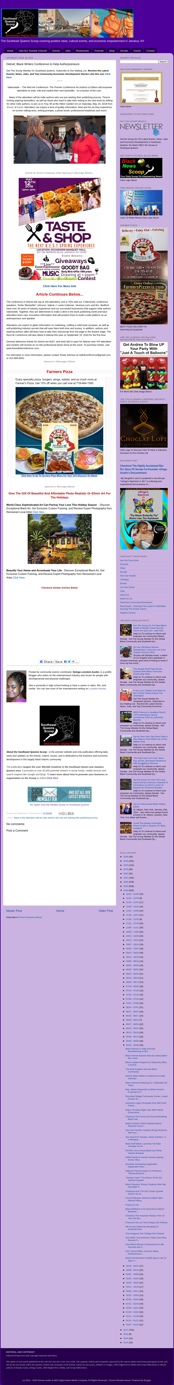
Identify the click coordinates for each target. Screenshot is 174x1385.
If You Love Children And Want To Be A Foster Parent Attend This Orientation (149, 693)
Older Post (106, 910)
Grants (137, 50)
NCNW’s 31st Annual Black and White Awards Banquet (144, 1151)
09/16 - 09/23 (132, 957)
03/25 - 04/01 (132, 1278)
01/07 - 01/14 (132, 1324)
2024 (126, 865)
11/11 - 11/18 (132, 923)
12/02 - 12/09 (132, 911)
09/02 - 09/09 (132, 965)
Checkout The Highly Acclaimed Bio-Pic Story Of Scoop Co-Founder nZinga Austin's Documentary (143, 469)
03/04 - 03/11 (132, 1291)
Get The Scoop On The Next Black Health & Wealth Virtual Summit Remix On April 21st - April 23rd (149, 628)
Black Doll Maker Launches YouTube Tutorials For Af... (143, 1144)
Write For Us (126, 598)
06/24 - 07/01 (132, 1007)
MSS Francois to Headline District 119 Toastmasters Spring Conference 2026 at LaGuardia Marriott (149, 716)
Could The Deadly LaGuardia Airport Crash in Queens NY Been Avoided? (149, 825)
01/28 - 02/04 (132, 1312)
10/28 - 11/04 (132, 932)
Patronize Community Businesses (136, 602)
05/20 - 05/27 (132, 1028)
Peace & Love (132, 1205)
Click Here (38, 512)
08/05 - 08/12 (132, 982)
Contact (150, 50)
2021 (126, 878)
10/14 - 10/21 (132, 940)
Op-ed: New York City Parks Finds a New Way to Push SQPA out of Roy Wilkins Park (150, 739)
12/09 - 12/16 (132, 906)
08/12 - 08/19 (132, 978)
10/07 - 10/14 (132, 944)
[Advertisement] (59, 624)
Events (56, 50)
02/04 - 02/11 (132, 1308)
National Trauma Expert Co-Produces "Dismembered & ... (143, 1172)
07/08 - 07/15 (132, 999)
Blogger (147, 1380)
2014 (126, 1342)
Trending (124, 579)
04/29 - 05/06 (132, 1041)
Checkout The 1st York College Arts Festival (146, 1222)
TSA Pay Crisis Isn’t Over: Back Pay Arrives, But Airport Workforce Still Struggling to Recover (149, 760)
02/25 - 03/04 (132, 1295)
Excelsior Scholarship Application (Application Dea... (141, 1165)
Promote (99, 50)
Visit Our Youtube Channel (33, 50)
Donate (124, 50)
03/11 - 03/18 (132, 1287)
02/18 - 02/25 (132, 1299)
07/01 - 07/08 (132, 1003)
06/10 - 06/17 (132, 1016)
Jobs (68, 50)
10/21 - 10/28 (132, 936)
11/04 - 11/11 (132, 927)
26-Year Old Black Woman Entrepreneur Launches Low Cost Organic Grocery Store (149, 649)
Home (10, 50)
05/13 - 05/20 (132, 1032)
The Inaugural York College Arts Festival (145, 1233)
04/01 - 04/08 (132, 1274)
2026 (126, 856)
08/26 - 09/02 (132, 969)
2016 (126, 1334)
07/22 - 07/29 (132, 990)
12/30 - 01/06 (132, 894)
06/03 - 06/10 (132, 1020)
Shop (112, 50)
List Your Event (127, 587)
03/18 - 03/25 (132, 1282)
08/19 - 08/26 (132, 974)
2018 (126, 890)
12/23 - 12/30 (132, 898)
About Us (124, 595)
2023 (126, 869)
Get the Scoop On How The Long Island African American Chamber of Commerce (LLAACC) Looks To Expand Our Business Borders (150, 784)
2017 (126, 1330)
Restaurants (82, 50)
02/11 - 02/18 (132, 1304)
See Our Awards (128, 576)
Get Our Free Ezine (129, 560)
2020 (126, 882)
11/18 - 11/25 (132, 919)
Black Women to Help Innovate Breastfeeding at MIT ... (140, 1050)
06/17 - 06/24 (132, 1011)
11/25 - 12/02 (132, 915)
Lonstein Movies (97, 688)
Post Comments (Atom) (31, 917)
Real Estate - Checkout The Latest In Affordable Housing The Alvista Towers (143, 607)
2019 (126, 886)
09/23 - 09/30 (132, 953)
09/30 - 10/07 (132, 948)
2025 (126, 861)
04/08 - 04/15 (132, 1270)
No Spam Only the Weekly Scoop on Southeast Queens (59, 804)
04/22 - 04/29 (132, 1045)
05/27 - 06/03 (132, 1024)
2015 (126, 1338)
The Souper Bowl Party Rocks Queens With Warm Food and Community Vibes (147, 671)
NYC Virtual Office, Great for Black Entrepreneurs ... (142, 1252)
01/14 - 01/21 (132, 1320)
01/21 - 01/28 (132, 1316)
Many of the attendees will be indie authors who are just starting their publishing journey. (56, 818)
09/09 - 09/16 (132, 961)
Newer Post (14, 910)
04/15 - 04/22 (132, 1266)
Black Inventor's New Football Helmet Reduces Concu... (143, 1124)
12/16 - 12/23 (132, 902)
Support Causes (128, 613)
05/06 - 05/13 (132, 1036)
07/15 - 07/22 (132, 994)
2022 (126, 873)
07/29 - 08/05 (132, 986)
